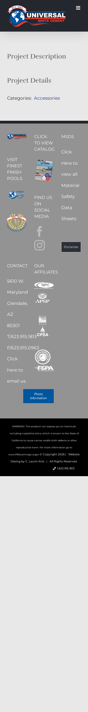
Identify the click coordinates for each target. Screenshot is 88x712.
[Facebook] (39, 231)
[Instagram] (39, 245)
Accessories (47, 98)
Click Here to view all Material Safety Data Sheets (70, 185)
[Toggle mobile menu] (78, 7)
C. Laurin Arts (34, 461)
